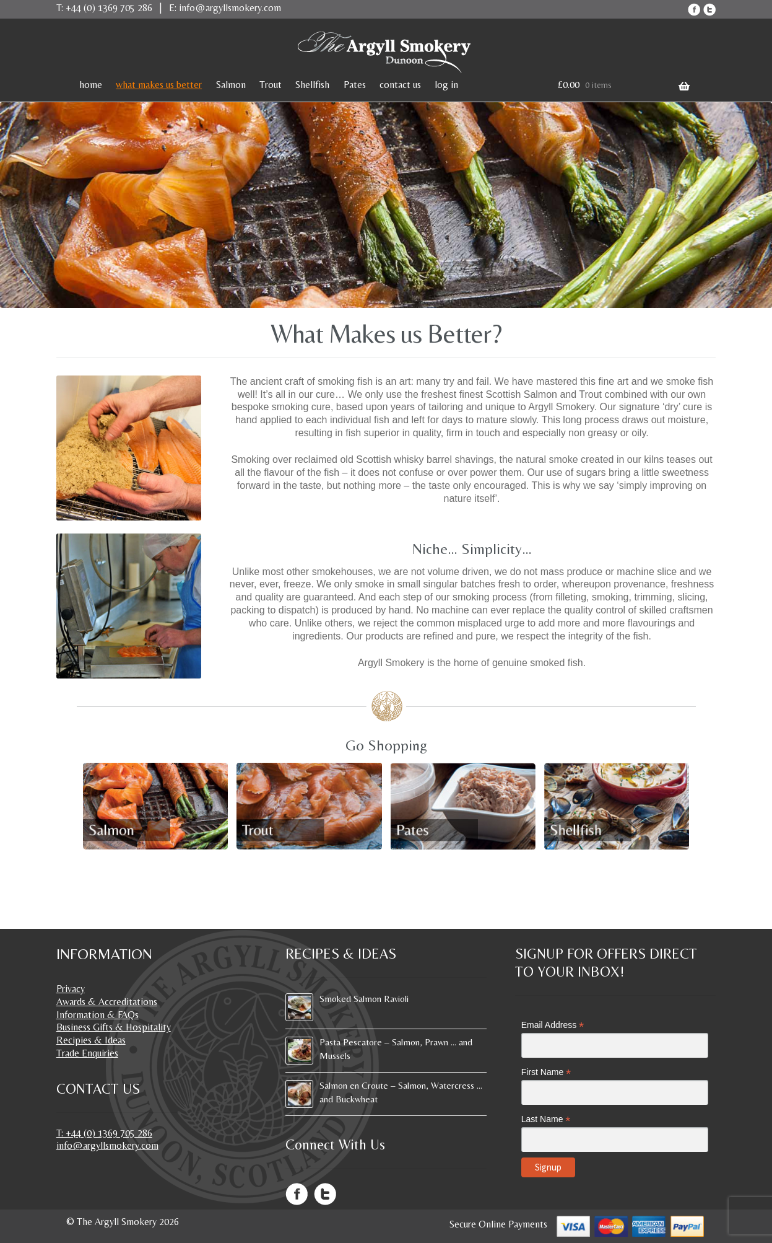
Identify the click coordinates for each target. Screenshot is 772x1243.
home (90, 84)
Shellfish (312, 84)
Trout (270, 84)
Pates (355, 84)
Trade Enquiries (87, 1053)
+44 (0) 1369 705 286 (109, 8)
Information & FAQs (97, 1015)
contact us (400, 84)
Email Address (552, 1025)
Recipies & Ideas (91, 1040)
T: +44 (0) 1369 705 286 (104, 1133)
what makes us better (159, 84)
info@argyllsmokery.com (230, 8)
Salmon (231, 84)
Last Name (546, 1119)
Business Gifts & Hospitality (113, 1027)
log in (446, 84)
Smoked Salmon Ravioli (364, 998)
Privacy (70, 989)
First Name (546, 1072)
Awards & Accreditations (106, 1002)
